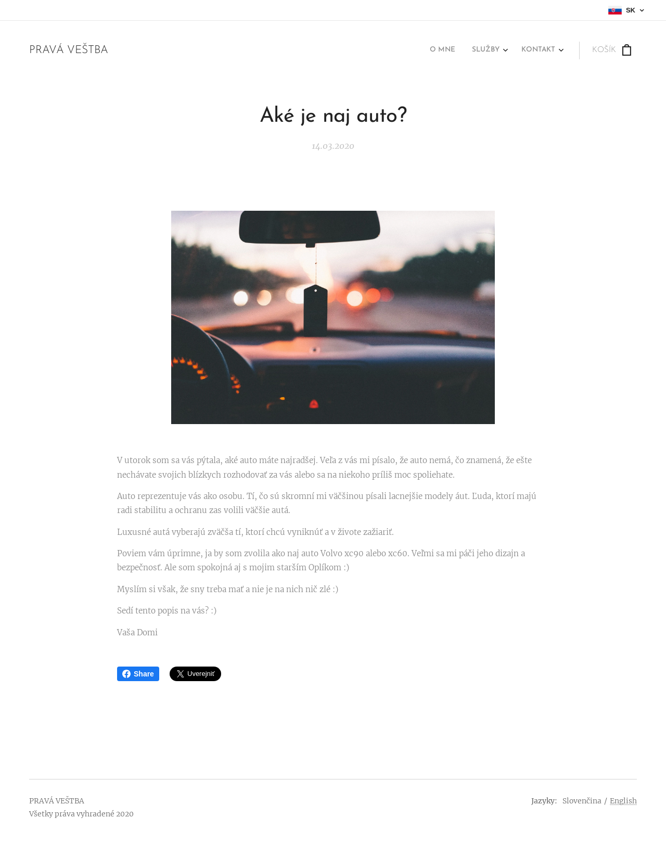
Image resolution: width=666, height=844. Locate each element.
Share (138, 674)
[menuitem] (519, 50)
